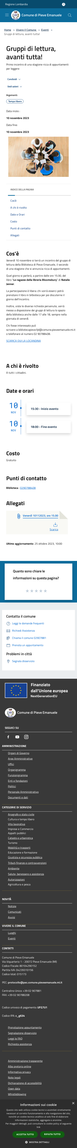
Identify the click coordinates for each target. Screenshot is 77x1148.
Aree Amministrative (20, 758)
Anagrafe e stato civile (21, 814)
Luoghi (12, 933)
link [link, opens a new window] (38, 1127)
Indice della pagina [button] (22, 189)
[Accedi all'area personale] (63, 4)
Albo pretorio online (19, 1066)
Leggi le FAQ (15, 1038)
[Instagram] (26, 736)
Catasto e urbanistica (20, 838)
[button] (38, 1142)
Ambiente (13, 868)
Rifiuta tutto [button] (52, 1134)
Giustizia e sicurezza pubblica (25, 857)
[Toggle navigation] (7, 15)
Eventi (45, 30)
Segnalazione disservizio (22, 1033)
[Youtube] (17, 736)
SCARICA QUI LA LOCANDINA (23, 341)
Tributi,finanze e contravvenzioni (27, 863)
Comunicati (14, 912)
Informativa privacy (19, 1072)
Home (7, 30)
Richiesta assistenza (20, 1044)
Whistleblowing (17, 1094)
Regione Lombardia (16, 4)
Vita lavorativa (16, 824)
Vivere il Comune (26, 30)
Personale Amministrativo (23, 792)
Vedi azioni (15, 87)
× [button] (73, 1103)
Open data (14, 1089)
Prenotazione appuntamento (25, 1027)
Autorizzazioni (16, 879)
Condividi (14, 79)
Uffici (11, 764)
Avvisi (11, 917)
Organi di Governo (18, 753)
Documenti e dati (18, 797)
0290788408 (28, 488)
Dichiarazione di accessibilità (25, 1083)
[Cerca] (70, 15)
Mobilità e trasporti (19, 848)
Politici (12, 786)
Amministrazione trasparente (25, 1061)
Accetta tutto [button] (25, 1134)
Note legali (14, 1077)
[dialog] (38, 1124)
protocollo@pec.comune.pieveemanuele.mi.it (35, 982)
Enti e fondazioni (18, 781)
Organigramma (17, 770)
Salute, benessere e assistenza (26, 874)
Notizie (12, 906)
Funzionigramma (18, 775)
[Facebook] (8, 736)
